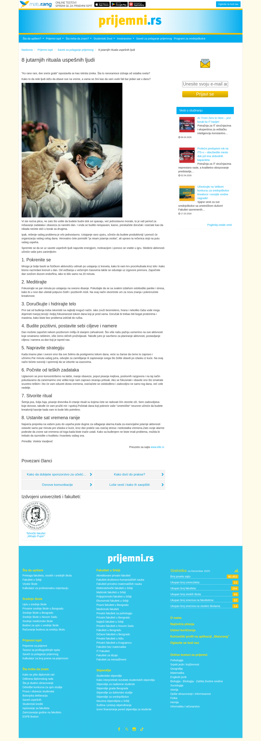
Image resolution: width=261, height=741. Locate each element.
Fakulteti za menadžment (111, 662)
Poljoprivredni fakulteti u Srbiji (114, 599)
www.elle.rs (157, 449)
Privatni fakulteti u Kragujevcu (114, 645)
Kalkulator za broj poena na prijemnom (45, 660)
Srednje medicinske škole (38, 623)
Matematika (177, 675)
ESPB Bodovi (31, 719)
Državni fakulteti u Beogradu (113, 636)
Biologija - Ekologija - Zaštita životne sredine (196, 683)
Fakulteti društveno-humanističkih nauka (120, 582)
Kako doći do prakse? (129, 477)
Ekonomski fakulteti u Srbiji (112, 603)
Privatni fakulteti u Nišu (110, 641)
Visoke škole (30, 586)
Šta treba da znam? (79, 41)
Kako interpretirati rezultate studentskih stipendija (125, 682)
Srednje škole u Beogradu (38, 615)
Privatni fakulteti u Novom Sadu (115, 628)
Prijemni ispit (55, 41)
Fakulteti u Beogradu (108, 632)
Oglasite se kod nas (228, 4)
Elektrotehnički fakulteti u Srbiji (114, 590)
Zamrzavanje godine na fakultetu (42, 714)
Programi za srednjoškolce (189, 40)
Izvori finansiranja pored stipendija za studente (123, 711)
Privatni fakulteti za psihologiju (114, 615)
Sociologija (176, 687)
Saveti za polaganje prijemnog (154, 40)
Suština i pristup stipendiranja (113, 707)
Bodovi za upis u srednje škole (41, 627)
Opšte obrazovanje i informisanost (190, 696)
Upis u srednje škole (35, 606)
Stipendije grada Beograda (112, 690)
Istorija (174, 692)
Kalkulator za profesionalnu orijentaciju (45, 590)
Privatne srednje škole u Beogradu (43, 610)
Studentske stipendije (109, 678)
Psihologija (176, 662)
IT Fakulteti (103, 653)
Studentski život (105, 41)
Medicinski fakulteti (107, 611)
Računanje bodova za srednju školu (44, 631)
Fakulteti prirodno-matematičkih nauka (119, 586)
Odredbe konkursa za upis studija (42, 689)
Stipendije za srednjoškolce (112, 699)
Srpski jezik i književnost (184, 666)
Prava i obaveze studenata (38, 693)
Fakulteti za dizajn (107, 657)
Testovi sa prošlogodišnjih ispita (41, 652)
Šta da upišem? (34, 41)
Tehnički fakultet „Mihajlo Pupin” (36, 537)
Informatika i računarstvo (185, 708)
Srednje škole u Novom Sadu (40, 619)
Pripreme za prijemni (35, 648)
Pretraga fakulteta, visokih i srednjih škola (47, 578)
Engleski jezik (178, 679)
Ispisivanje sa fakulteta (36, 710)
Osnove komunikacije (57, 487)
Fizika (173, 700)
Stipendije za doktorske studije (114, 694)
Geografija (176, 671)
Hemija (174, 704)
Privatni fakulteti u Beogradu (113, 620)
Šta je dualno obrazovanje (38, 685)
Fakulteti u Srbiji (32, 582)
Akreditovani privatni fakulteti (113, 578)
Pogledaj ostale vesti (219, 227)
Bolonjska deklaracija (35, 698)
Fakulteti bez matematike (111, 649)
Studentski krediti (33, 706)
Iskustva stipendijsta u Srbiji (112, 703)
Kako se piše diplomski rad (38, 677)
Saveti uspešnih (32, 702)
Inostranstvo (126, 41)
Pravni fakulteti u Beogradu (112, 607)
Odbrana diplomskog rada (38, 681)
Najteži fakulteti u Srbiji (110, 624)
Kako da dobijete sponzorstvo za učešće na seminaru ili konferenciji (60, 477)
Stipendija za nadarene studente (115, 686)
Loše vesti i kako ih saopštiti (129, 487)
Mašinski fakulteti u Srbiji (111, 594)
